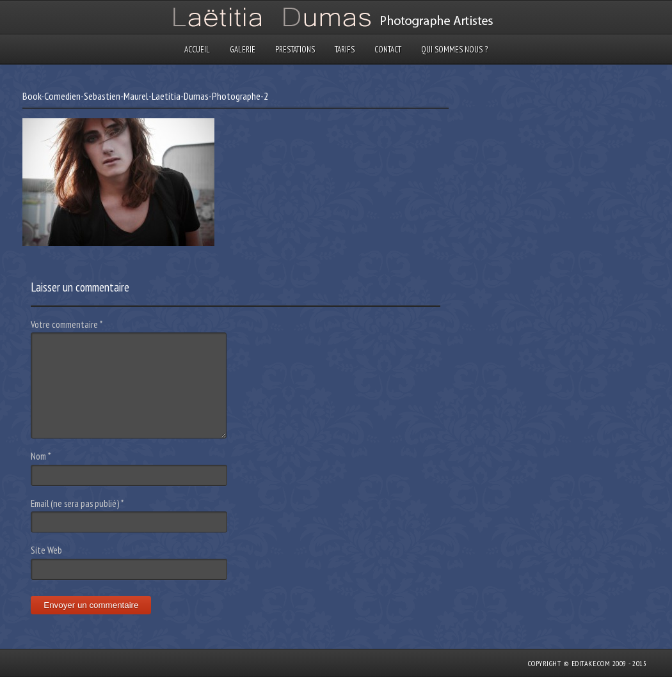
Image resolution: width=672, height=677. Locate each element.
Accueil (197, 49)
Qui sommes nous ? (454, 49)
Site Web (46, 550)
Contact (387, 49)
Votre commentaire (66, 324)
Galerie (242, 49)
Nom (41, 456)
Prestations (295, 49)
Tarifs (345, 49)
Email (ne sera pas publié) (77, 503)
